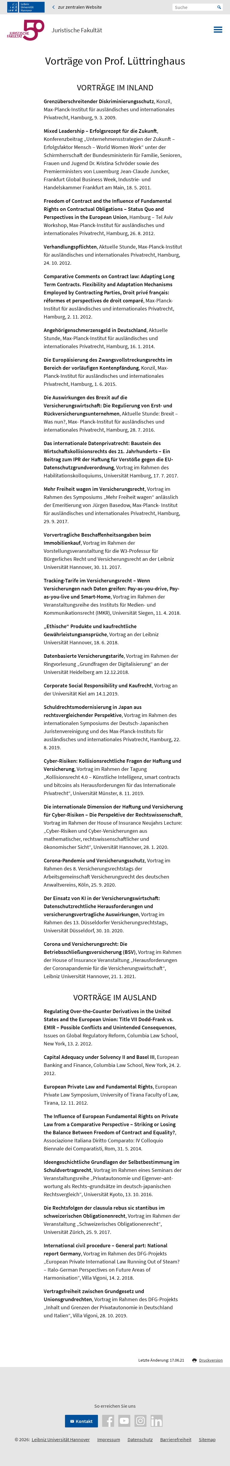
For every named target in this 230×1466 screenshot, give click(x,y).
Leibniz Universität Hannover (61, 1439)
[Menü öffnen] (218, 31)
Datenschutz (140, 1439)
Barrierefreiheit (175, 1439)
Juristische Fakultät (77, 30)
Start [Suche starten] (219, 7)
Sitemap (207, 1439)
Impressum (108, 1439)
